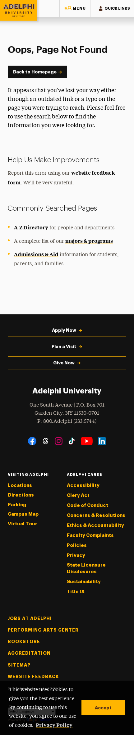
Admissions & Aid (36, 254)
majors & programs (89, 240)
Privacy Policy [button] (54, 724)
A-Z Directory (31, 227)
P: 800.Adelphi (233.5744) (66, 421)
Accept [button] (103, 708)
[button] (74, 8)
